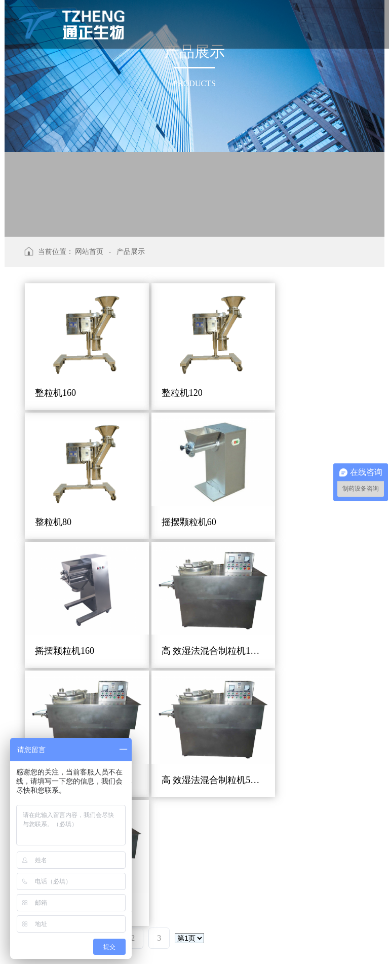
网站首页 (89, 251)
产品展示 (130, 251)
